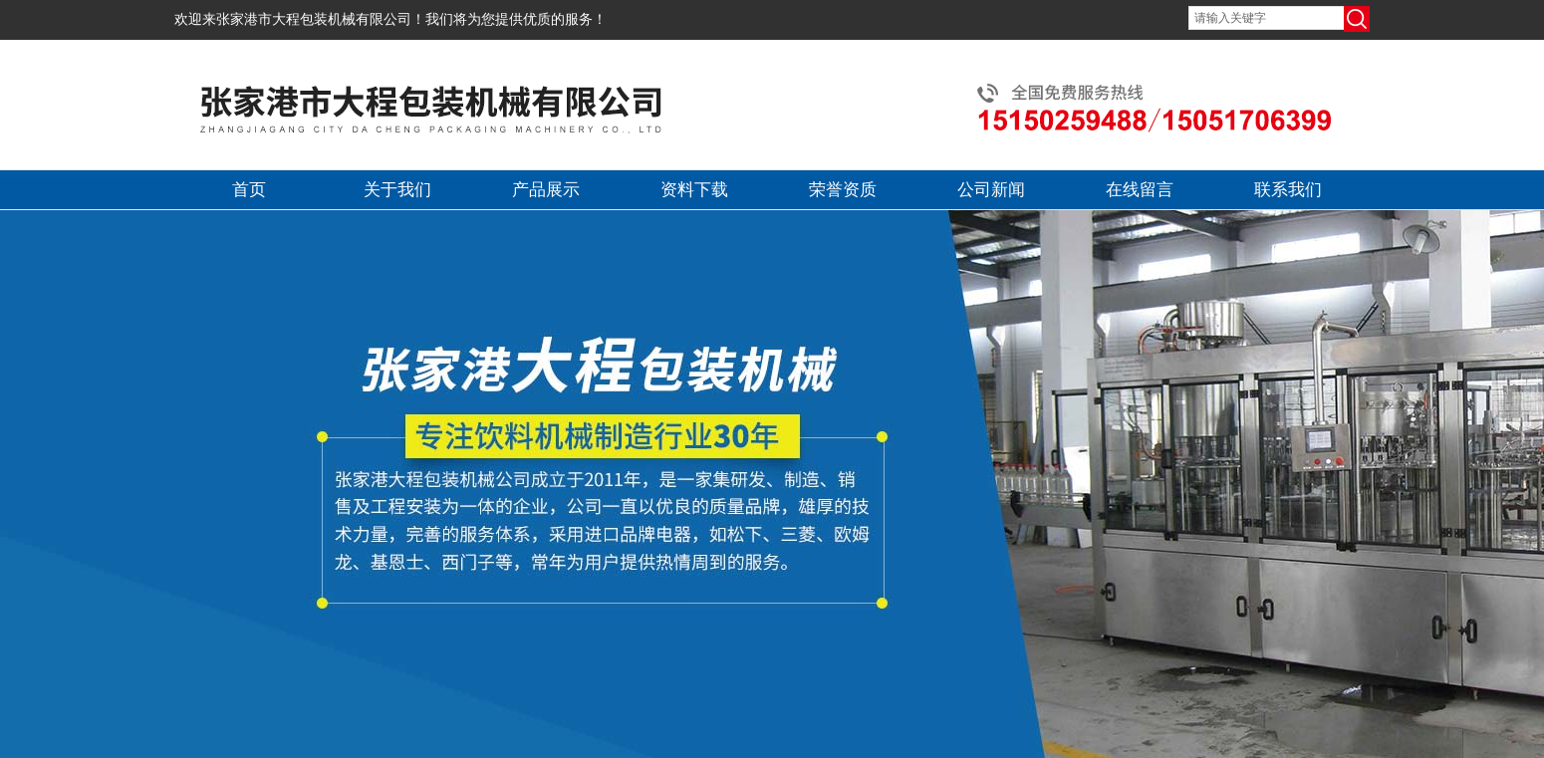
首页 (249, 189)
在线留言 (1139, 189)
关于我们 (397, 189)
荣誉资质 (843, 189)
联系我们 (1288, 189)
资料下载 (694, 189)
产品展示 (546, 189)
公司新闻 (991, 189)
